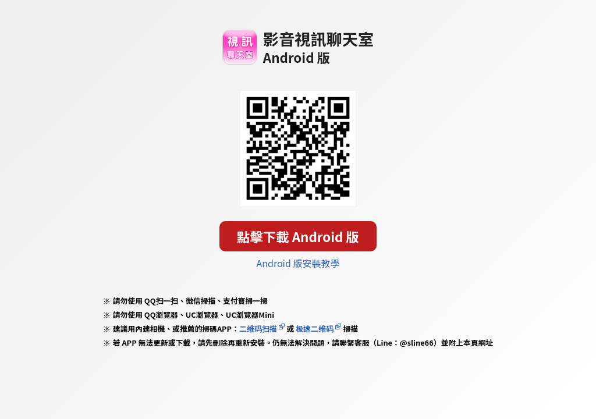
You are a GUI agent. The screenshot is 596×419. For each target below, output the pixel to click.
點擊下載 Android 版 (298, 236)
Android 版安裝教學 (298, 263)
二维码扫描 (258, 328)
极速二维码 (314, 328)
